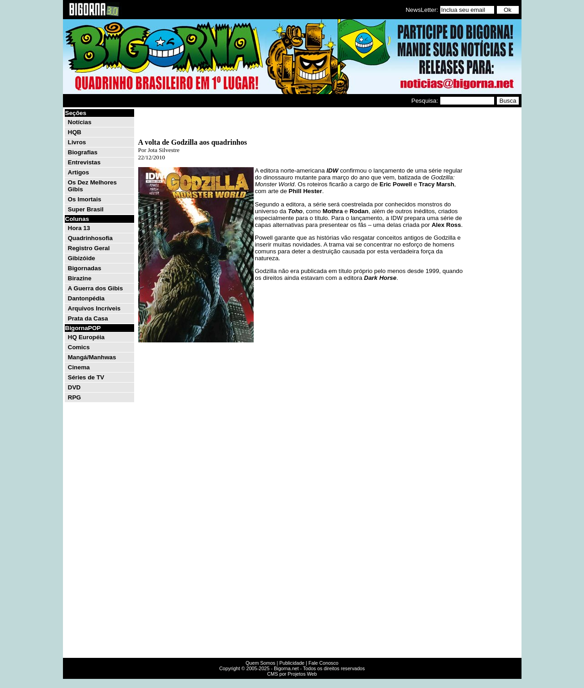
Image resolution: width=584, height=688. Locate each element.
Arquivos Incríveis (94, 308)
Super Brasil (86, 209)
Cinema (79, 367)
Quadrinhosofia (90, 238)
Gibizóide (81, 258)
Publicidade (291, 663)
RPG (74, 397)
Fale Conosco (323, 663)
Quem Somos (260, 663)
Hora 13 (79, 228)
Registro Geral (89, 248)
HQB (75, 132)
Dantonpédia (86, 298)
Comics (79, 347)
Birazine (80, 278)
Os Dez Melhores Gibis (92, 186)
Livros (77, 142)
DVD (74, 387)
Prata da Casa (88, 318)
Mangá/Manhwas (92, 357)
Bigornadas (84, 268)
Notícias (80, 122)
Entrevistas (84, 162)
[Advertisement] (492, 246)
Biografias (83, 152)
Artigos (78, 172)
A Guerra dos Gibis (95, 288)
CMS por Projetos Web (292, 674)
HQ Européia (86, 337)
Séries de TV (86, 377)
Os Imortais (84, 199)
